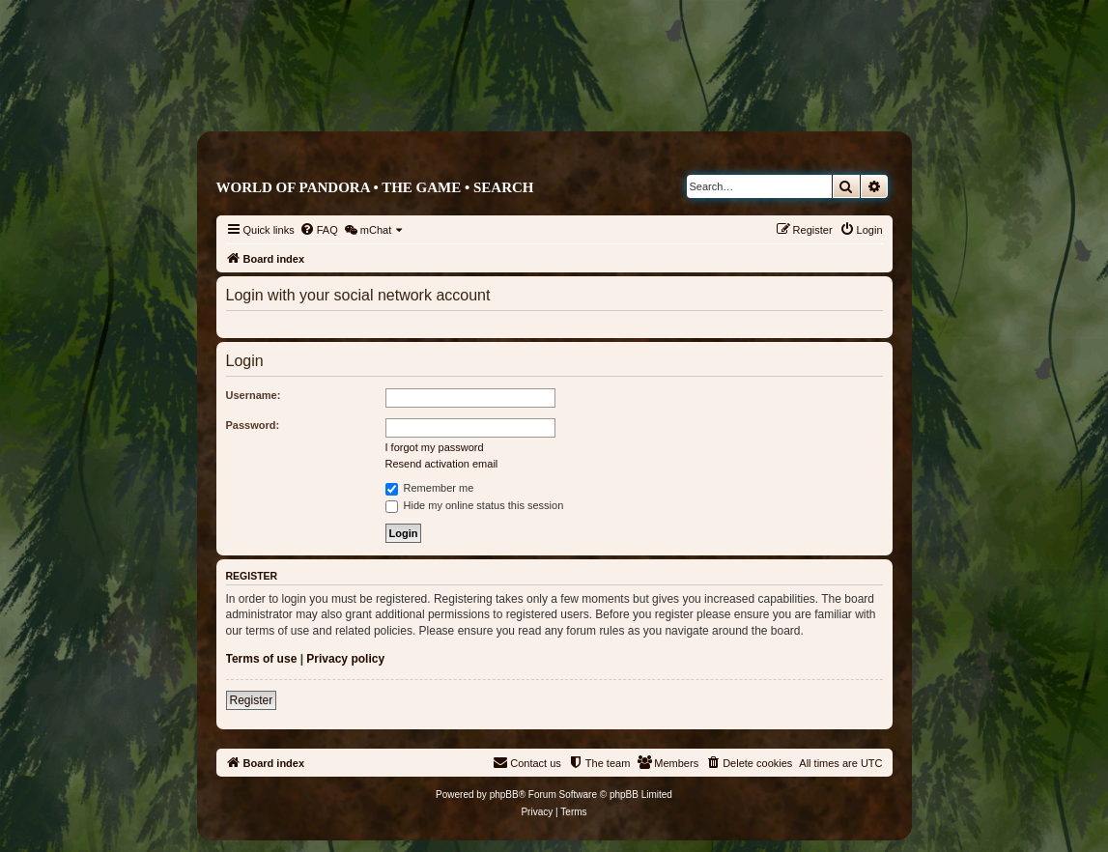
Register (251, 700)
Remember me (429, 488)
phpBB (504, 794)
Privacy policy (345, 659)
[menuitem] (318, 229)
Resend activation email (441, 463)
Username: (253, 395)
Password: (253, 425)
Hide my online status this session (474, 505)
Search (503, 187)
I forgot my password (434, 447)
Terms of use (262, 659)
